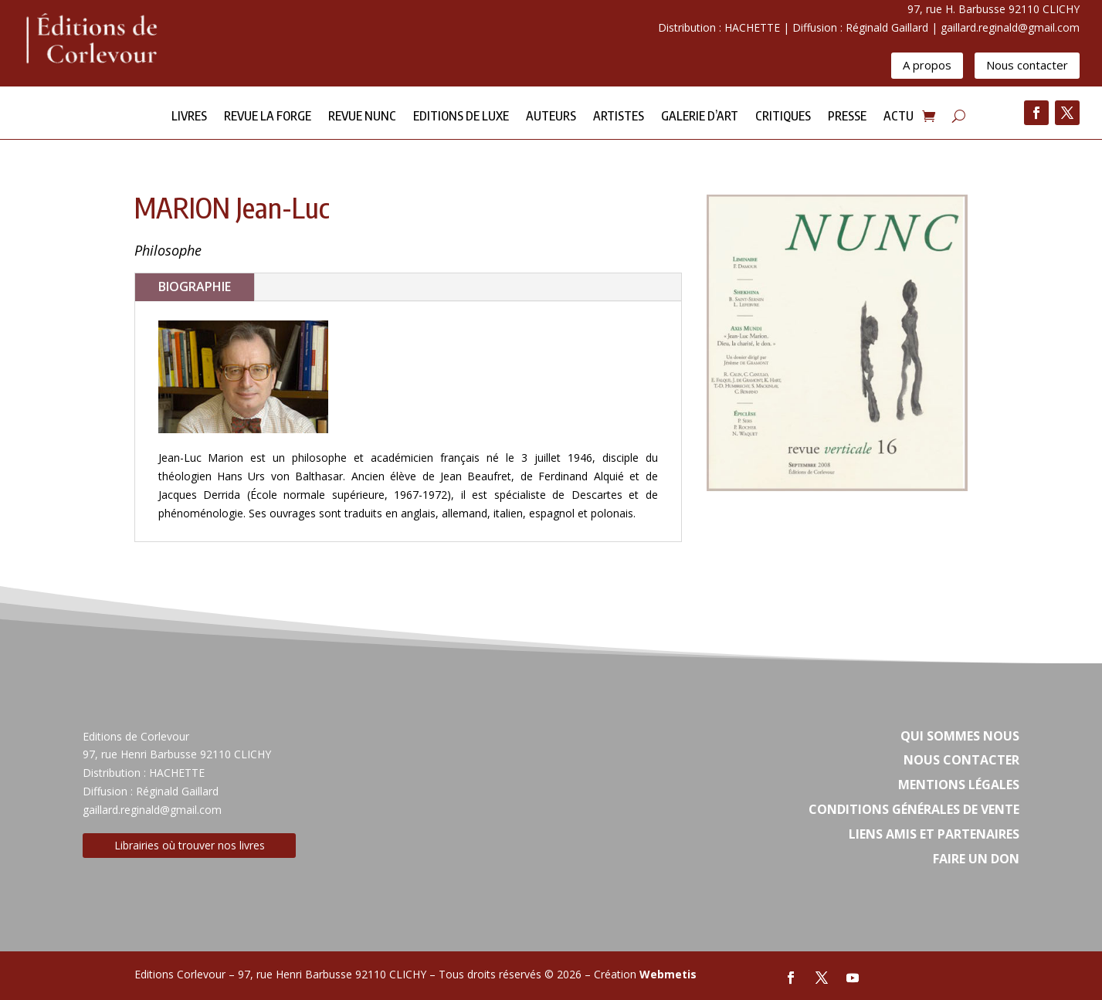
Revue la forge (267, 117)
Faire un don (976, 858)
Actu (898, 117)
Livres (189, 117)
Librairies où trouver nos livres (189, 845)
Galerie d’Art (699, 117)
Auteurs (551, 117)
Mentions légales (958, 784)
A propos (927, 65)
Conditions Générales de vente (914, 809)
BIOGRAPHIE (194, 286)
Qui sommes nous (959, 735)
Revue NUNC (362, 117)
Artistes (618, 117)
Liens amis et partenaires (934, 833)
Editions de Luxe (461, 117)
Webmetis (668, 974)
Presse (847, 117)
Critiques (783, 117)
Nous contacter (1027, 65)
